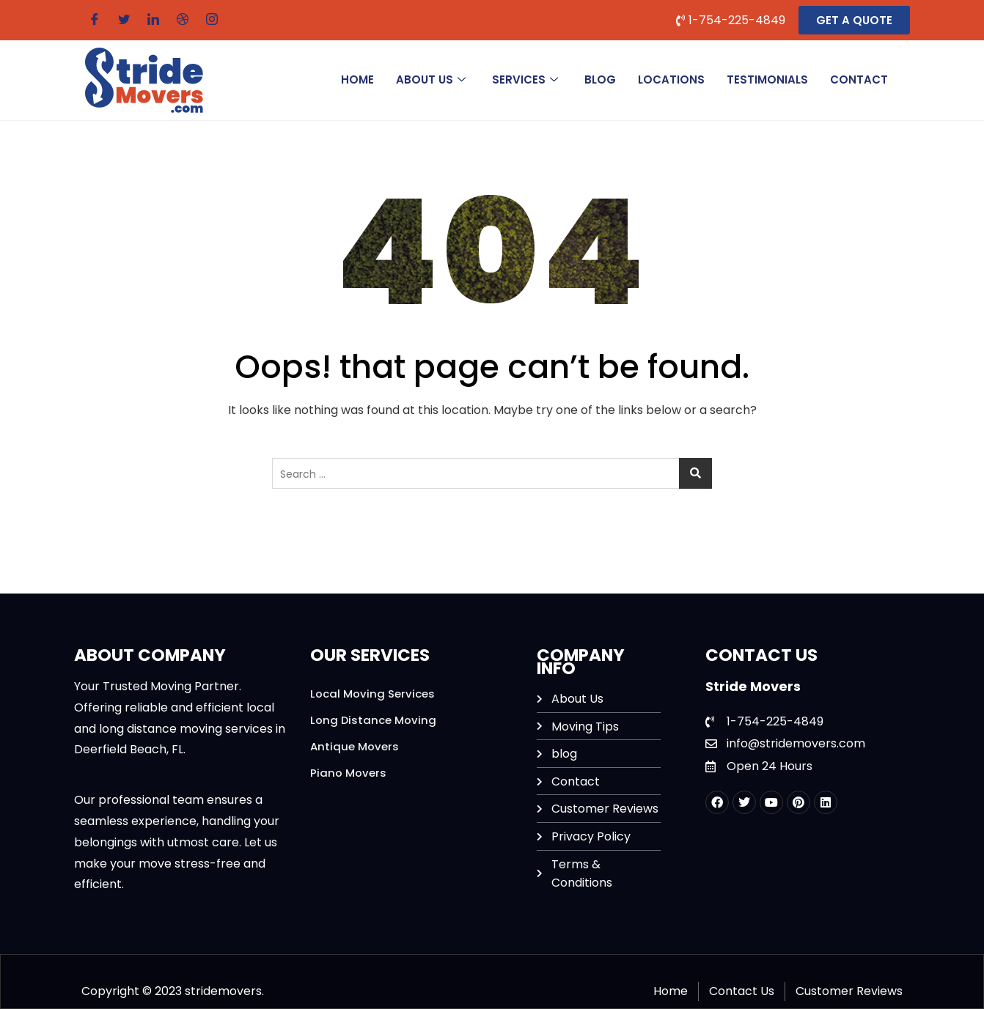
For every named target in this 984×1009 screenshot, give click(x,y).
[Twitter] (124, 19)
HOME (357, 79)
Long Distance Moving (373, 720)
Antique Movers (354, 746)
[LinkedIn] (153, 19)
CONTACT (859, 79)
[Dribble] (182, 19)
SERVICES (525, 79)
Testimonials (767, 79)
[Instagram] (212, 19)
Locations (671, 79)
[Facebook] (94, 19)
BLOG (600, 79)
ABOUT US (431, 79)
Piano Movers (348, 772)
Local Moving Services (372, 693)
